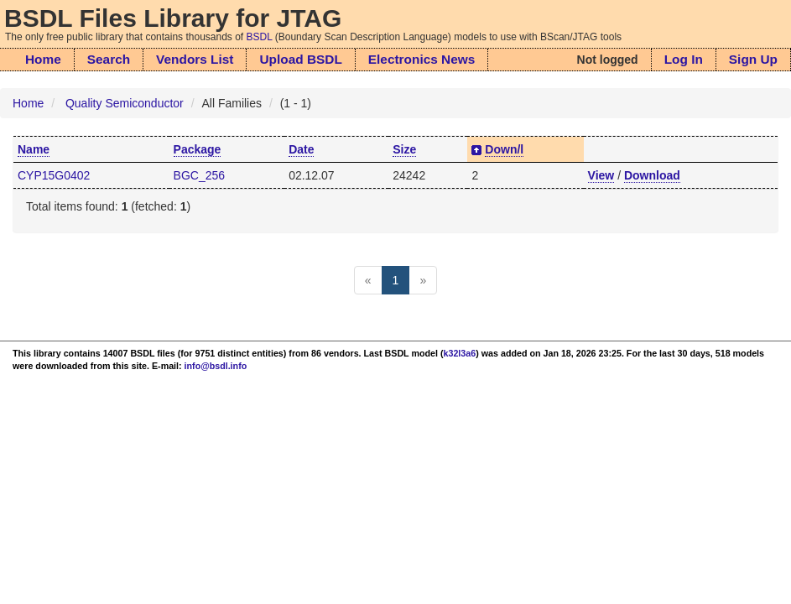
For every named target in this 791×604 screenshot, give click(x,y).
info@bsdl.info (216, 366)
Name (33, 149)
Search (108, 59)
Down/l (504, 149)
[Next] (423, 280)
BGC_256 (199, 175)
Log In (683, 59)
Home (43, 59)
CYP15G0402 (54, 175)
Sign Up (753, 59)
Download (652, 175)
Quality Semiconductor (124, 103)
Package (197, 149)
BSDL (260, 37)
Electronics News (421, 59)
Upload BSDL (300, 59)
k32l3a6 (460, 353)
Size (404, 149)
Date (301, 149)
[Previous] (368, 280)
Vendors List (194, 59)
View (601, 175)
